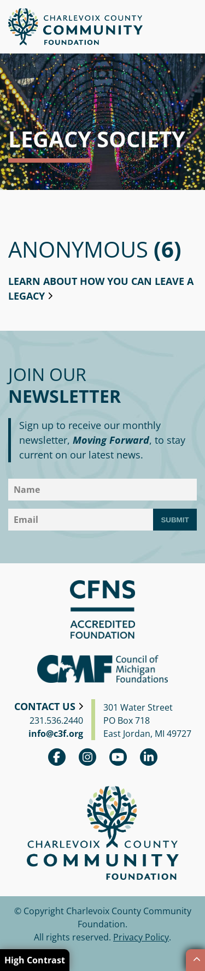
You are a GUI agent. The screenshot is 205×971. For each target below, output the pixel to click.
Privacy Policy (141, 937)
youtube (118, 757)
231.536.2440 (56, 720)
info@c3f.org (55, 734)
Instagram (87, 757)
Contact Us (44, 706)
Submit (175, 520)
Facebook (57, 757)
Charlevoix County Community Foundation (75, 26)
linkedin (148, 757)
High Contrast (34, 960)
